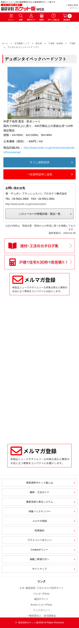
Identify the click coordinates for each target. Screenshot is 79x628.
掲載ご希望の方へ (39, 559)
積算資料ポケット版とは (39, 482)
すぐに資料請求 (39, 162)
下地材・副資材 (55, 43)
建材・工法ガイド (39, 492)
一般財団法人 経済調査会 (41, 615)
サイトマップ (39, 568)
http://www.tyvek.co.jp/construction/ (25, 204)
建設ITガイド (41, 599)
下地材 (72, 43)
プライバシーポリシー (39, 540)
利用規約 (39, 530)
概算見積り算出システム (39, 501)
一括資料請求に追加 (39, 174)
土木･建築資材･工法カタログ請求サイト (41, 588)
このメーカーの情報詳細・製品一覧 (39, 213)
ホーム (5, 43)
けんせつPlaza (41, 593)
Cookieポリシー (39, 549)
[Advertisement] (39, 394)
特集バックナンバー (40, 511)
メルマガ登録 (39, 521)
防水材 (39, 43)
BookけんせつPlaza (41, 604)
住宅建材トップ (21, 43)
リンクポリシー (41, 610)
